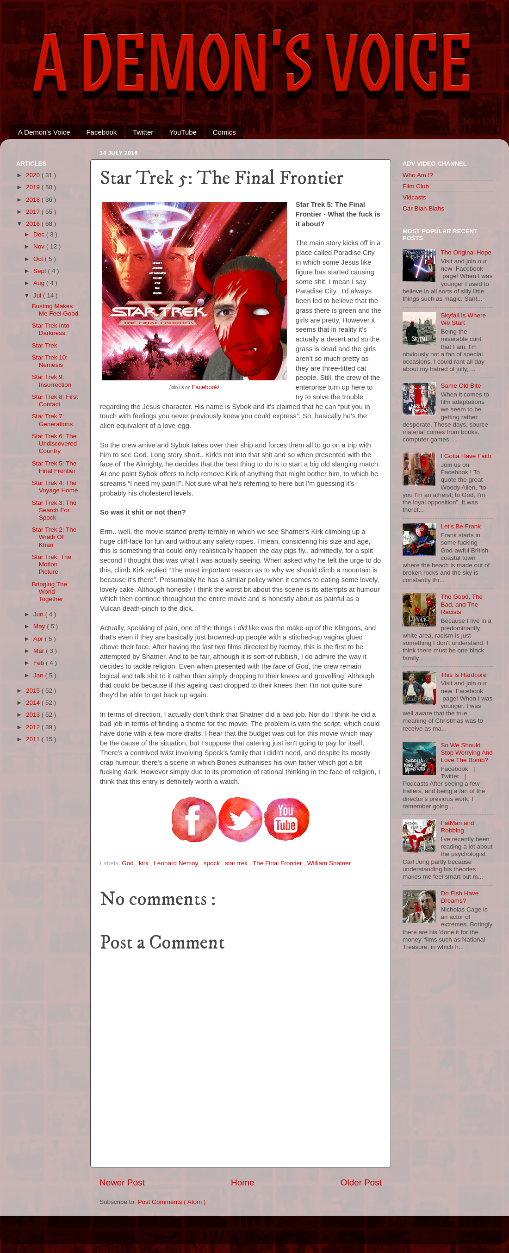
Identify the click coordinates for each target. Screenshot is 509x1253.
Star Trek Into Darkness (50, 329)
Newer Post (122, 1182)
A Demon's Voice (44, 132)
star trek (237, 863)
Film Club (416, 186)
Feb (39, 662)
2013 (34, 714)
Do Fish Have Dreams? (459, 897)
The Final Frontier (278, 863)
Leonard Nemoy (177, 863)
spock (213, 863)
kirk (144, 863)
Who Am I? (418, 175)
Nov (39, 246)
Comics (224, 132)
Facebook (101, 132)
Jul (38, 295)
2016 (34, 223)
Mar (39, 650)
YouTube (183, 132)
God (128, 863)
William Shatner (329, 863)
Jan (39, 675)
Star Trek (44, 345)
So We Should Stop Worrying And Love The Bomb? (466, 752)
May (40, 626)
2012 (34, 727)
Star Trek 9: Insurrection (52, 380)
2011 (34, 739)
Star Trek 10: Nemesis (50, 361)
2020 (34, 175)
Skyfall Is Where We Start (463, 319)
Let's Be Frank (461, 526)
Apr (39, 638)
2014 (34, 702)
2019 (34, 187)
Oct (39, 258)
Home (242, 1182)
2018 (34, 199)
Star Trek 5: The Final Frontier (54, 467)
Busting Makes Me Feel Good (55, 310)
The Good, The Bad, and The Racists (462, 604)
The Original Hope (466, 252)
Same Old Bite (461, 385)
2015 (34, 690)
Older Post (361, 1182)
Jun (39, 614)
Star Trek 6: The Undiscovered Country (54, 443)
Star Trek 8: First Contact (55, 400)
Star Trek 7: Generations (52, 420)
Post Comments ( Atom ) (172, 1201)
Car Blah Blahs (423, 208)
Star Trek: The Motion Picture (51, 564)
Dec (39, 234)
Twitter (143, 132)
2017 (34, 211)
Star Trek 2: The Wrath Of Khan (54, 537)
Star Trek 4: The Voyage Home (55, 486)
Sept (40, 270)
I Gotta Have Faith (466, 456)
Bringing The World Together (49, 591)
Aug (39, 282)
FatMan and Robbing (457, 826)
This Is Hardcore (463, 674)
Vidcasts (414, 197)
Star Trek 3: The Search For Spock (54, 510)
